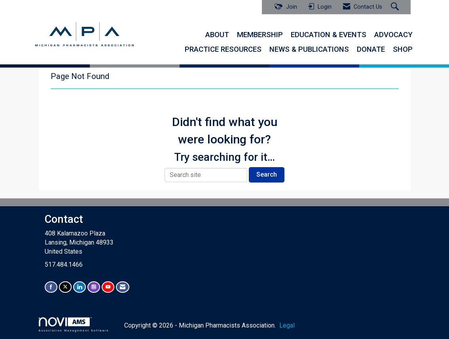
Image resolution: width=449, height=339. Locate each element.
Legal (287, 325)
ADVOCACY (393, 34)
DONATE (371, 49)
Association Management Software (74, 324)
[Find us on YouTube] (108, 287)
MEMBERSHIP (260, 34)
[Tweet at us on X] (65, 287)
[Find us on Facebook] (51, 287)
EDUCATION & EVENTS (328, 34)
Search (266, 174)
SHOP (403, 49)
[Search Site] (396, 7)
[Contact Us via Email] (122, 287)
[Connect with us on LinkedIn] (79, 287)
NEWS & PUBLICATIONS (309, 49)
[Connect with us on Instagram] (93, 287)
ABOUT (217, 34)
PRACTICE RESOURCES (223, 49)
